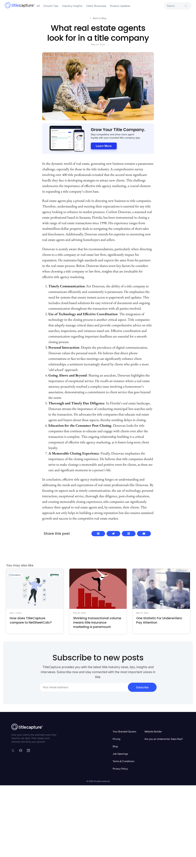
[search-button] (185, 6)
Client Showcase (96, 5)
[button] (98, 533)
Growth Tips (50, 5)
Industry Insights (72, 5)
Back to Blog (99, 18)
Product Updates (120, 5)
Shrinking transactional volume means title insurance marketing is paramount (97, 622)
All (38, 5)
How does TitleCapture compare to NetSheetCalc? (31, 620)
